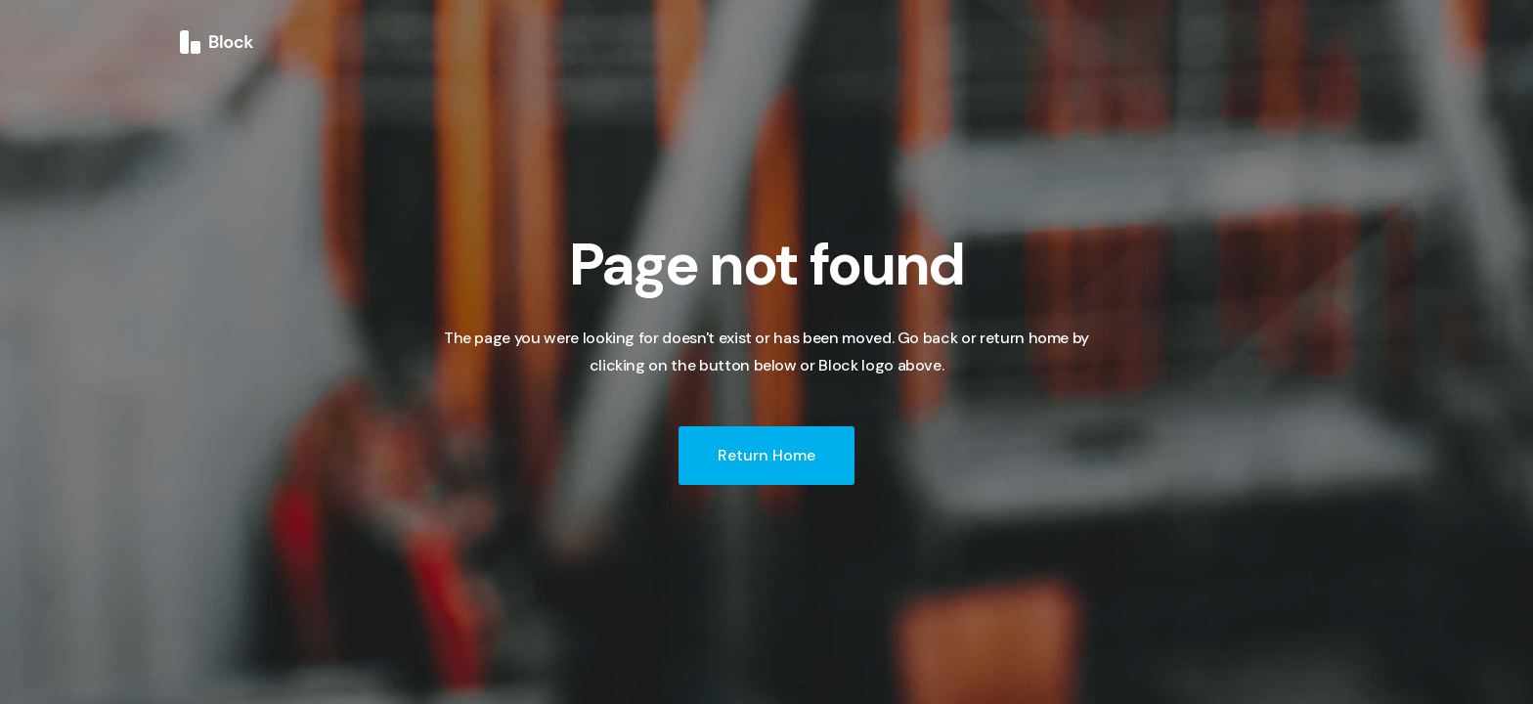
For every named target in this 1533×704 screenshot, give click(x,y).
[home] (217, 41)
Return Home (766, 455)
